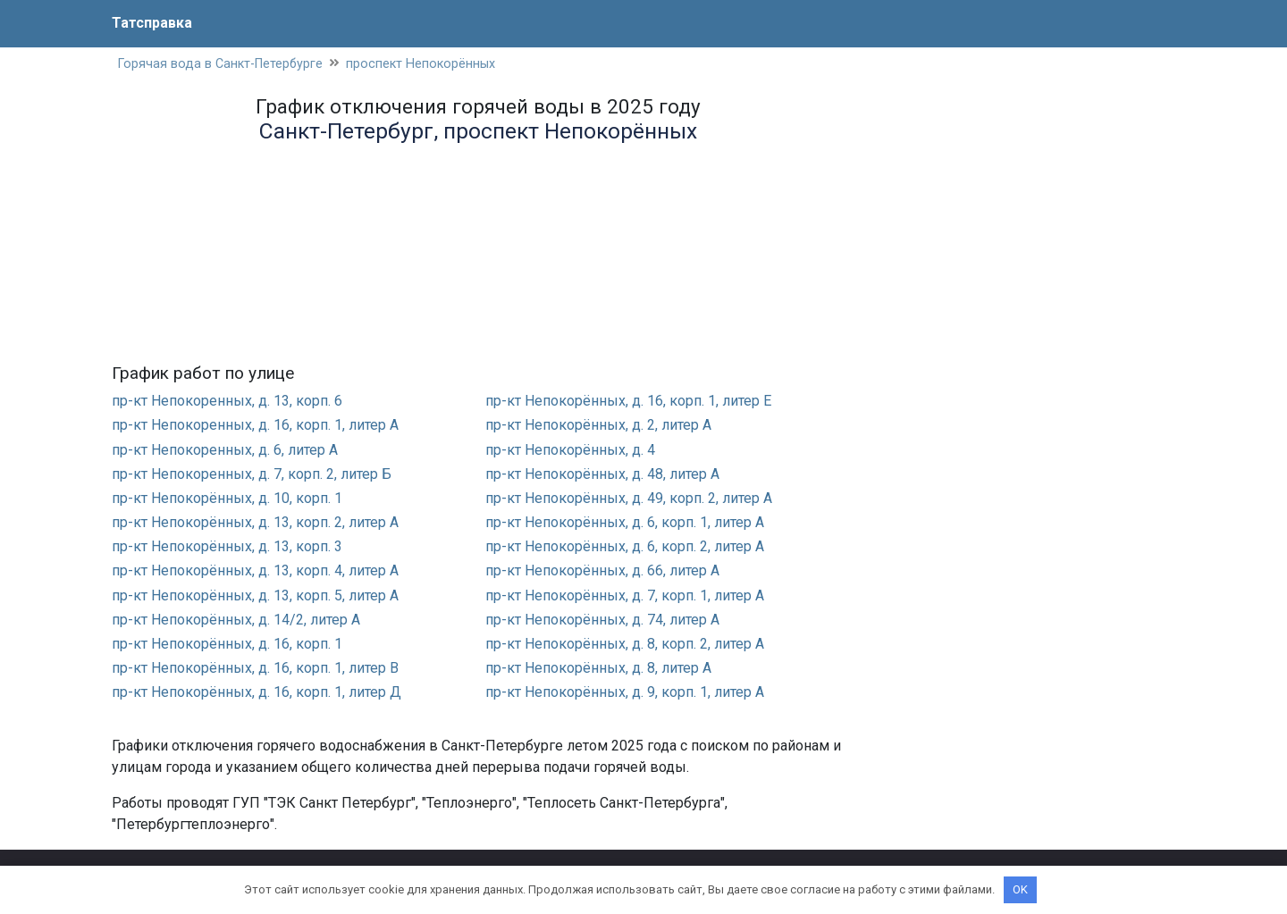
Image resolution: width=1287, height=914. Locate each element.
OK (1020, 889)
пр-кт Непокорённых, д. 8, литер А (598, 667)
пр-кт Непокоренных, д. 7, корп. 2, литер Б (251, 473)
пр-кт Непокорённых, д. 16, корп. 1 (227, 643)
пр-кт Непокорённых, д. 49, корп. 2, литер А (628, 498)
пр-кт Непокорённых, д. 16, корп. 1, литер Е (628, 400)
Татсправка (152, 22)
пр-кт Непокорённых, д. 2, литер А (598, 424)
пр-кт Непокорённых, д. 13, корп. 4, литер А (255, 571)
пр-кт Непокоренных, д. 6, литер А (225, 449)
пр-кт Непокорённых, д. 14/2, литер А (236, 619)
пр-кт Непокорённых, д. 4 (570, 449)
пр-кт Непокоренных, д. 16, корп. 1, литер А (255, 424)
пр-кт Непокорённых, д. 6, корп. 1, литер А (624, 522)
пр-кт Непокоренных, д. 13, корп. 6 (227, 400)
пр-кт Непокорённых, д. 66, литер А (602, 571)
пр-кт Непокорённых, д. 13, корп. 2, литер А (255, 522)
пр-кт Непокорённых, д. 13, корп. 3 (227, 546)
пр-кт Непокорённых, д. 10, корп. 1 (227, 498)
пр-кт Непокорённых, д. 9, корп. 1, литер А (624, 691)
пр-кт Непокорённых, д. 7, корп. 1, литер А (624, 595)
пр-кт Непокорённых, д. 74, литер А (602, 619)
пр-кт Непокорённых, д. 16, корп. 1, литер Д (256, 691)
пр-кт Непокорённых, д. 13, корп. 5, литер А (255, 595)
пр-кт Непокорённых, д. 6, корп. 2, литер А (624, 546)
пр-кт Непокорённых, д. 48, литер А (602, 473)
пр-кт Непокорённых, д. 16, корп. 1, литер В (255, 667)
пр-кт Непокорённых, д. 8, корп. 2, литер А (624, 643)
